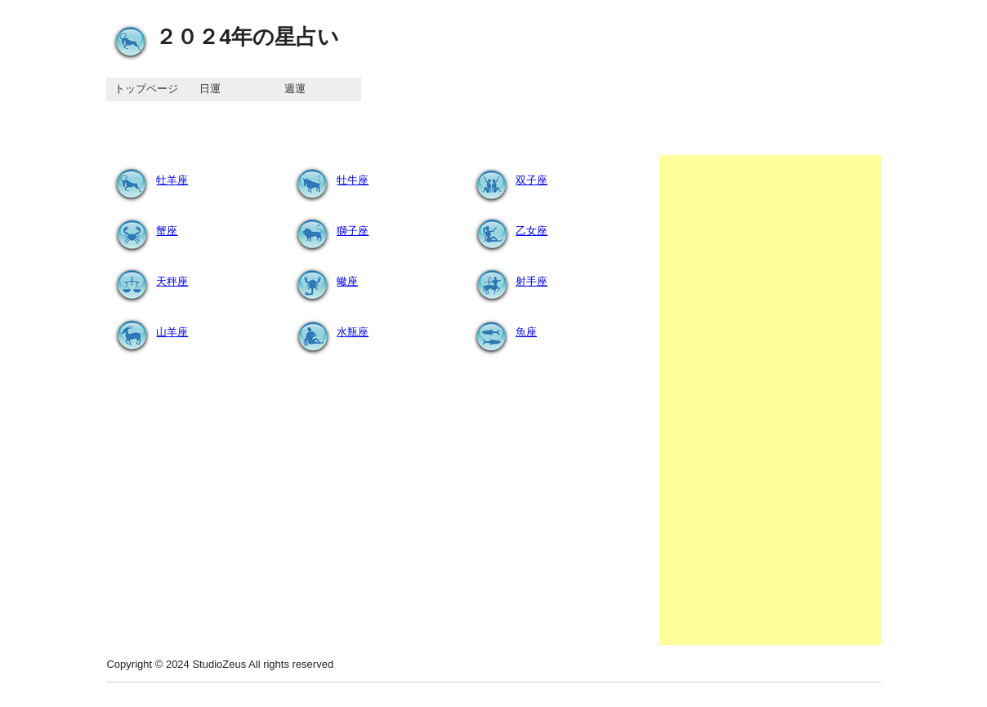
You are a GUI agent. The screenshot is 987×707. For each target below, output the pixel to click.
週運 (295, 88)
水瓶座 (328, 332)
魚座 (502, 332)
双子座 (507, 180)
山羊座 (147, 332)
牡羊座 (147, 180)
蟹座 (142, 231)
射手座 (507, 281)
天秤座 (147, 281)
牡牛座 (328, 180)
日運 (210, 88)
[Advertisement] (770, 400)
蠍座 (323, 281)
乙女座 (507, 231)
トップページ (146, 88)
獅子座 (328, 231)
